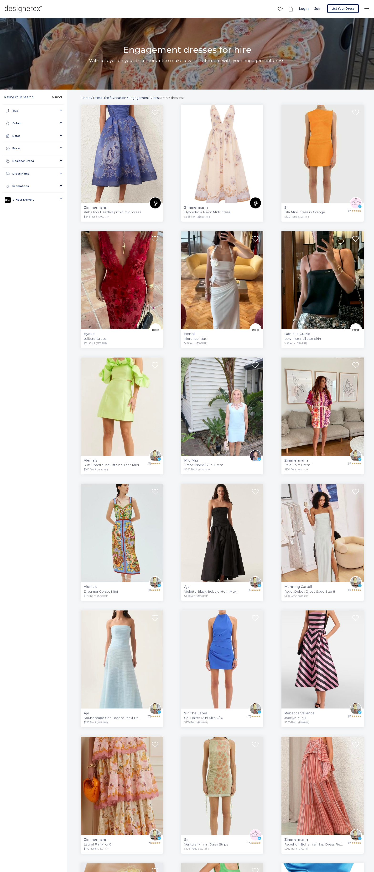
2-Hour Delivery (19, 200)
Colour (14, 123)
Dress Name (17, 173)
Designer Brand (20, 161)
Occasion (118, 98)
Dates (13, 136)
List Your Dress (343, 8)
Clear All (57, 97)
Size (12, 110)
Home (86, 98)
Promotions (17, 186)
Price (13, 148)
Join (318, 8)
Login (304, 8)
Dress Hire (101, 98)
